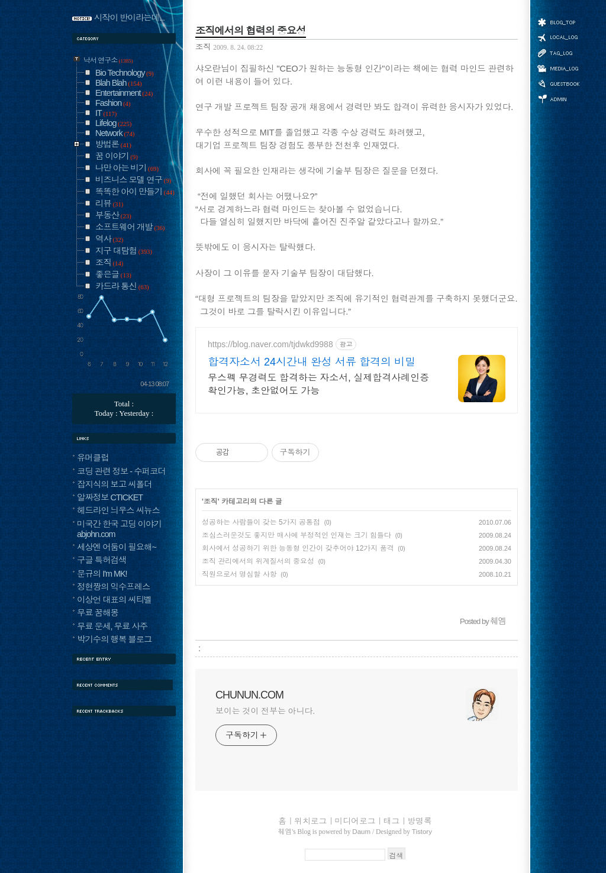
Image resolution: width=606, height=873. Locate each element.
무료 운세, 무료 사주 (112, 626)
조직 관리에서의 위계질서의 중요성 (258, 561)
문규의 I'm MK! (102, 573)
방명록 (558, 83)
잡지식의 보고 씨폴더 (114, 484)
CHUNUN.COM (249, 695)
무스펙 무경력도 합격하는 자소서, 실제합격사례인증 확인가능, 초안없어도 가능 (318, 384)
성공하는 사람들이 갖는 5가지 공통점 (261, 522)
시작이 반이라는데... (129, 17)
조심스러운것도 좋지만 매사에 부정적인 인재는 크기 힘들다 (296, 535)
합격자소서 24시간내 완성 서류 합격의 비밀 (311, 362)
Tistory (422, 831)
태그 (558, 52)
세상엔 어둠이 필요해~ (116, 547)
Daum (361, 831)
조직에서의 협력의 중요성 (250, 31)
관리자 (558, 98)
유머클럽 (93, 458)
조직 (202, 47)
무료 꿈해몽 (97, 612)
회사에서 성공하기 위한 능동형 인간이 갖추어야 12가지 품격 (298, 548)
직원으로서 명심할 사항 (239, 574)
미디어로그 (558, 68)
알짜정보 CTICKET (110, 497)
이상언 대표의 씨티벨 (114, 599)
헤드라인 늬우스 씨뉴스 (118, 510)
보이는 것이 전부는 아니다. (265, 711)
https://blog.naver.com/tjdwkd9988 (270, 344)
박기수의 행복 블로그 (114, 639)
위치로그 (558, 36)
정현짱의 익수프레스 (113, 586)
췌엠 (285, 831)
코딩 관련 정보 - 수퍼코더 (121, 471)
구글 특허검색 (101, 560)
